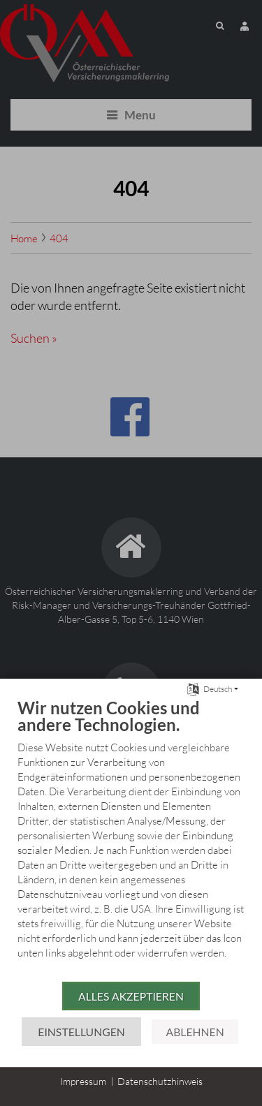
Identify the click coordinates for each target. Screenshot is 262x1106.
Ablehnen (195, 1031)
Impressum (83, 1081)
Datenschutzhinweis (160, 1081)
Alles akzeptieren (131, 996)
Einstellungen (81, 1031)
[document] (131, 839)
